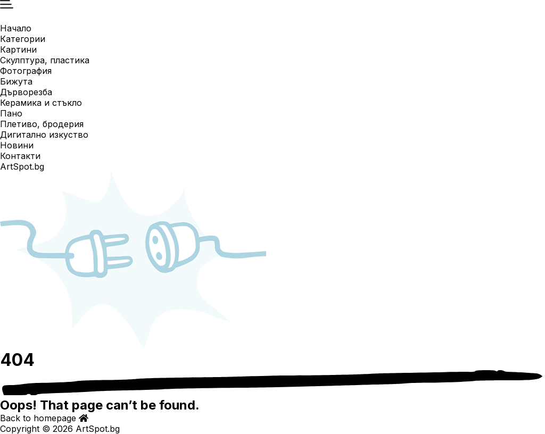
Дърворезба (26, 92)
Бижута (16, 81)
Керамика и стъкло (41, 102)
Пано (11, 113)
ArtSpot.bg (22, 166)
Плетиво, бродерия (42, 124)
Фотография (26, 70)
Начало (15, 28)
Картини (18, 49)
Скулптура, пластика (44, 60)
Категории (22, 39)
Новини (17, 145)
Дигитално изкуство (44, 134)
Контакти (20, 156)
